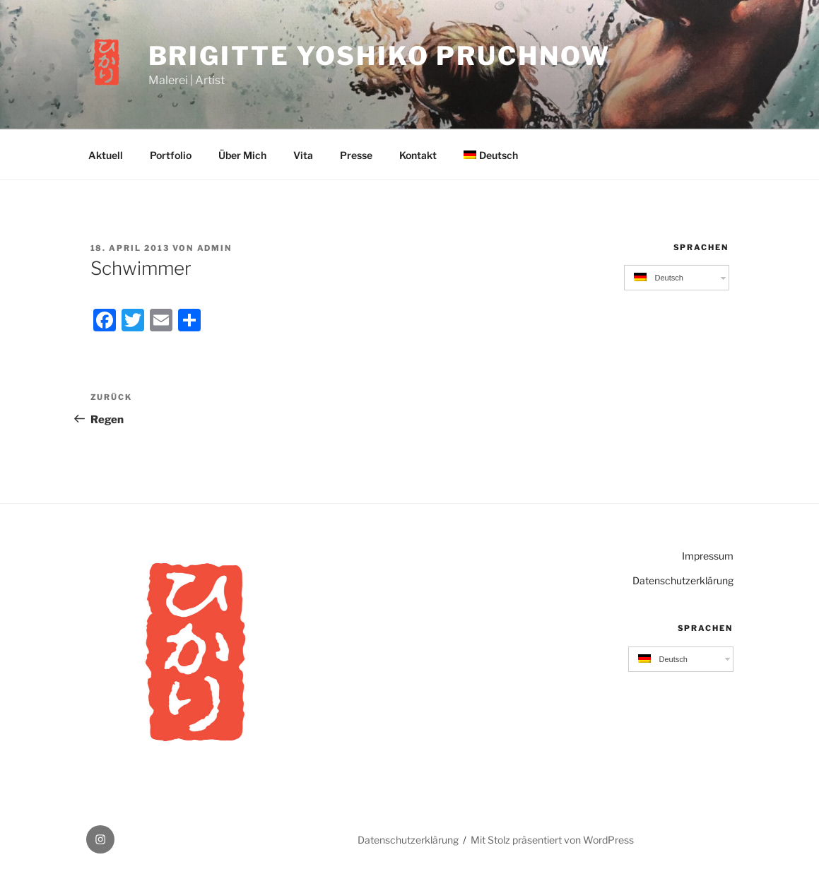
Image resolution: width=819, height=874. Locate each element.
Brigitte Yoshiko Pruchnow (379, 55)
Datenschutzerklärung (682, 580)
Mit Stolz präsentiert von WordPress (552, 840)
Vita (303, 155)
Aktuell (105, 155)
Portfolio (171, 155)
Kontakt (418, 155)
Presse (356, 155)
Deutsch (491, 155)
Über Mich (242, 155)
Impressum (707, 556)
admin (214, 248)
